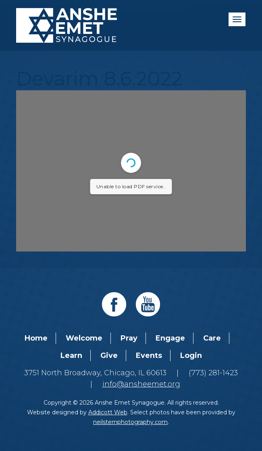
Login (191, 355)
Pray (129, 338)
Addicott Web (107, 412)
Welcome (84, 338)
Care (212, 338)
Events (149, 355)
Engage (170, 338)
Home (36, 338)
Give (109, 355)
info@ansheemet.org (141, 384)
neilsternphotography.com (130, 422)
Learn (71, 355)
